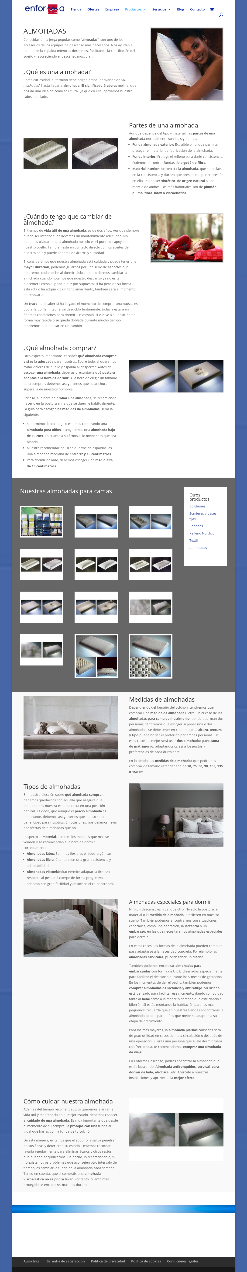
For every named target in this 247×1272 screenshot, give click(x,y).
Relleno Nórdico (201, 533)
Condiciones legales (183, 1261)
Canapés (196, 526)
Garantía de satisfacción (65, 1261)
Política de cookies (146, 1261)
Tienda (76, 9)
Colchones (197, 506)
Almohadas (198, 547)
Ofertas (93, 9)
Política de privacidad (108, 1261)
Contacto (197, 9)
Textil (193, 540)
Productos (133, 9)
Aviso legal (32, 1261)
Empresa (112, 9)
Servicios (159, 9)
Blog (180, 9)
